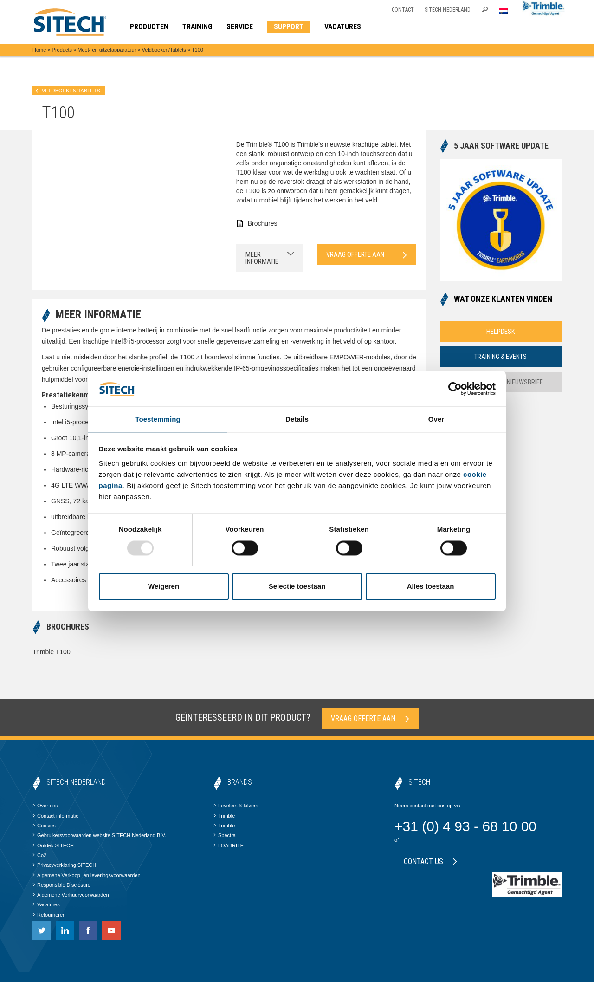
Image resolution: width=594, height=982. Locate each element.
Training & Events (500, 357)
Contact (403, 10)
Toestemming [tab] (158, 419)
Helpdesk (500, 331)
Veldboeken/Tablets (164, 49)
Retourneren (48, 915)
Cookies (44, 826)
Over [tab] (436, 419)
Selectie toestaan (297, 587)
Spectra (224, 836)
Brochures (263, 223)
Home (39, 49)
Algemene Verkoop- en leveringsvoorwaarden (86, 875)
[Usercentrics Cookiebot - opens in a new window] (455, 388)
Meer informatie (269, 258)
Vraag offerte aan (366, 254)
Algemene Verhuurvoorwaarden (70, 895)
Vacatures (46, 905)
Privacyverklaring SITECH (64, 865)
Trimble (224, 816)
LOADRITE (228, 845)
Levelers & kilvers (235, 806)
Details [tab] (297, 419)
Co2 (39, 855)
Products (62, 49)
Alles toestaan (430, 587)
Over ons (45, 806)
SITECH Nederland (448, 10)
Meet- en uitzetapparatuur (106, 49)
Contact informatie (55, 816)
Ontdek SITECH (53, 845)
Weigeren (163, 587)
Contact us (430, 862)
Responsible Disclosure (61, 885)
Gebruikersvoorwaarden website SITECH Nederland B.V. (99, 836)
